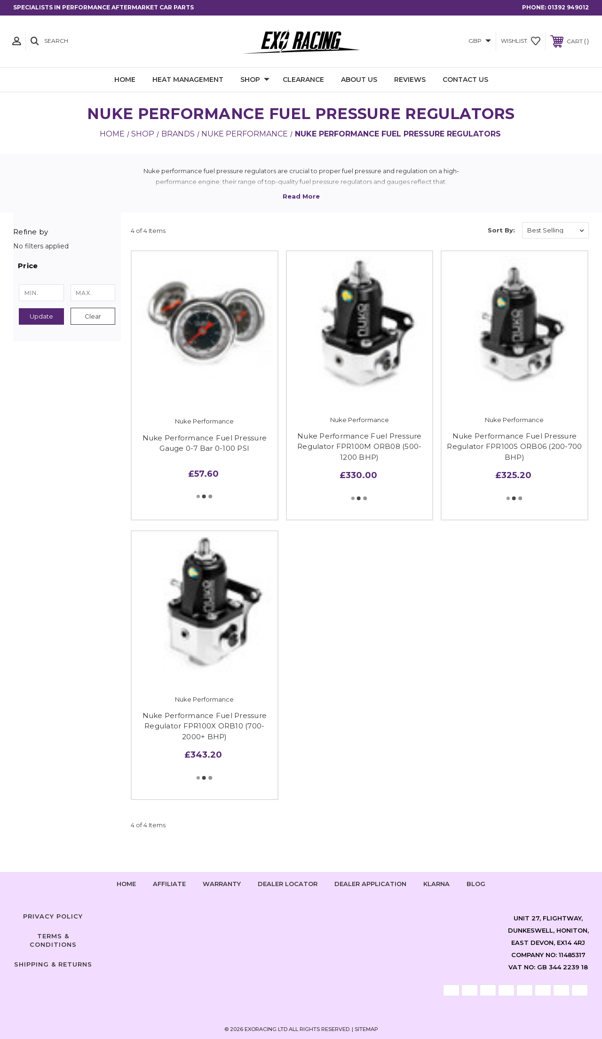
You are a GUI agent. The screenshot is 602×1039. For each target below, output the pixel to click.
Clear (93, 316)
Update (41, 316)
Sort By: (501, 230)
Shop (254, 80)
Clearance (303, 79)
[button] (67, 266)
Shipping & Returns (53, 964)
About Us (359, 79)
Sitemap (366, 1029)
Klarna (436, 883)
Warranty (222, 883)
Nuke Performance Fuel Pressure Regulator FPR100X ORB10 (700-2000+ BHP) (205, 726)
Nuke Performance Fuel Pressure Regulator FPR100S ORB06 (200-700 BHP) (514, 447)
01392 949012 (568, 7)
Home (124, 79)
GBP (479, 40)
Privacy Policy (53, 916)
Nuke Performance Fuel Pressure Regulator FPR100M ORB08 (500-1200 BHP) (359, 447)
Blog (476, 883)
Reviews (410, 79)
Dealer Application (370, 883)
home (126, 883)
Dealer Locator (287, 883)
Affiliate (169, 883)
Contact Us (465, 79)
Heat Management (187, 79)
